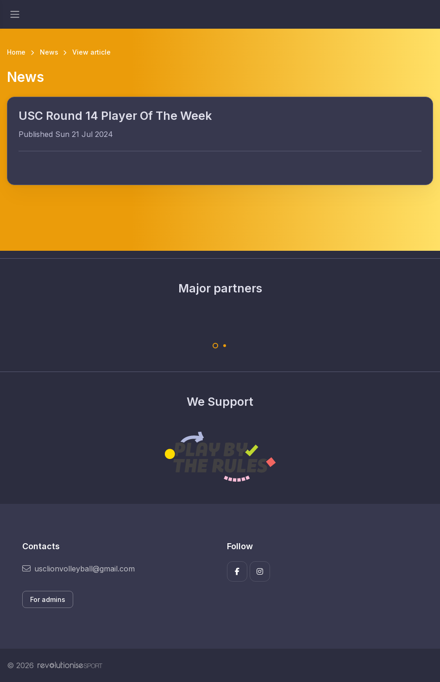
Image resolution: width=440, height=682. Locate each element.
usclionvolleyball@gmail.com (78, 568)
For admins (47, 599)
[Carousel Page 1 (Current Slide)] (215, 345)
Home (16, 52)
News (49, 52)
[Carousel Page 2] (224, 345)
